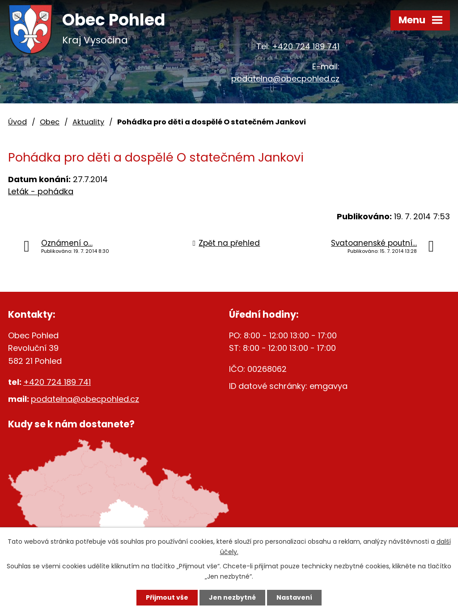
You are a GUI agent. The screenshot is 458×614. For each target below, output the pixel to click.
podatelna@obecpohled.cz (285, 78)
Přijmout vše (167, 597)
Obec (49, 122)
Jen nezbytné (232, 597)
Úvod (17, 122)
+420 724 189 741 (305, 46)
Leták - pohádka (40, 191)
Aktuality (88, 122)
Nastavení (294, 597)
